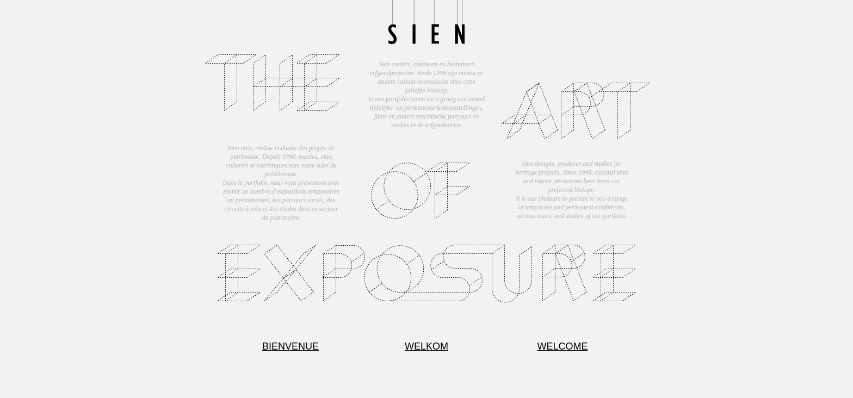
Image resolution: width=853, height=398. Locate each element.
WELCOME (562, 346)
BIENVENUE (290, 346)
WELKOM (426, 346)
